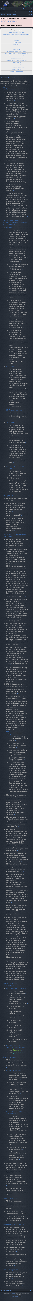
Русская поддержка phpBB (16, 1296)
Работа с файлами (16, 69)
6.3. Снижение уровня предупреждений (16, 67)
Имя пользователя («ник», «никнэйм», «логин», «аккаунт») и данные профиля (16, 35)
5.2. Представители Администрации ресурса (16, 60)
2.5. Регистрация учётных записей (16, 46)
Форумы (4, 9)
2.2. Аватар (16, 40)
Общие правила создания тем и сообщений (16, 51)
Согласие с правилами (16, 73)
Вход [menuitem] (32, 9)
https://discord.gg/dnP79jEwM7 (9, 21)
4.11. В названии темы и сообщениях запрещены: (16, 53)
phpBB (13, 1293)
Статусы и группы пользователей (16, 55)
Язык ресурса (16, 49)
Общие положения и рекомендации (17, 32)
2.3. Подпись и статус (16, 42)
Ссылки (2, 9)
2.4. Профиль (16, 44)
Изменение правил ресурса (16, 71)
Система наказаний (16, 62)
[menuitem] (26, 8)
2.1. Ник (16, 38)
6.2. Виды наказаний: (16, 64)
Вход (3, 11)
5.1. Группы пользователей (16, 58)
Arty (13, 1294)
